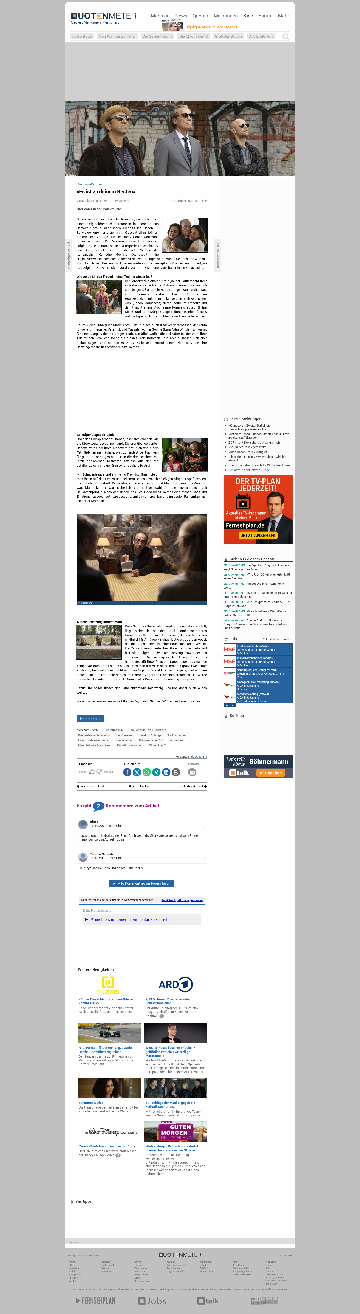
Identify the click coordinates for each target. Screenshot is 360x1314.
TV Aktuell (91, 1289)
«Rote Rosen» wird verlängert (247, 452)
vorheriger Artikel (92, 786)
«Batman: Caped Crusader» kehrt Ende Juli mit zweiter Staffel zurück (258, 436)
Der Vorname (123, 735)
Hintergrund (107, 1264)
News (181, 15)
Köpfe (137, 1277)
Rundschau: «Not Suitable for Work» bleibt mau (259, 465)
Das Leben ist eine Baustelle (147, 730)
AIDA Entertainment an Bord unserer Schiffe (246, 697)
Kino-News (238, 1264)
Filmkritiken (123, 1289)
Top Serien (281, 1289)
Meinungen (226, 15)
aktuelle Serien (223, 1289)
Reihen (105, 1268)
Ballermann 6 (114, 730)
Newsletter (74, 1268)
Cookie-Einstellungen (276, 1280)
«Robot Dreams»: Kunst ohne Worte (254, 585)
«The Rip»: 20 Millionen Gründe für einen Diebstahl (257, 576)
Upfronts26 (82, 36)
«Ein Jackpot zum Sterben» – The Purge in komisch (257, 604)
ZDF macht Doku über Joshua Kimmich (254, 442)
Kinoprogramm (241, 1289)
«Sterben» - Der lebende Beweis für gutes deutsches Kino (258, 594)
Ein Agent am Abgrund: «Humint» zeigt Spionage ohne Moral (256, 567)
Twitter (72, 1281)
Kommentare (90, 718)
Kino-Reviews (207, 1271)
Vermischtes (140, 1268)
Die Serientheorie (158, 36)
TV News (151, 1289)
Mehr (283, 15)
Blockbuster (193, 1289)
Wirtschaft (139, 1271)
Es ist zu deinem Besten (94, 740)
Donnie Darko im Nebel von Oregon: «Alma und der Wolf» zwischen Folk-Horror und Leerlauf (256, 624)
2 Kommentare (119, 200)
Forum (266, 15)
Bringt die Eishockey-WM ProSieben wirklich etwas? (257, 458)
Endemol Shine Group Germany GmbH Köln (254, 673)
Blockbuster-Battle (242, 1274)
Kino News (78, 1289)
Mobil (72, 1271)
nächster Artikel (192, 786)
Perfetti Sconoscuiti (130, 745)
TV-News (138, 1264)
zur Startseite (141, 786)
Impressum (271, 1283)
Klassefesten (124, 740)
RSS (71, 1264)
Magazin (160, 15)
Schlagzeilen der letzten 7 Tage (249, 470)
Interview (106, 1271)
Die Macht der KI (193, 36)
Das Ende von (261, 36)
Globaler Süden (228, 36)
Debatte (204, 1264)
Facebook (74, 1277)
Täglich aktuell (175, 1271)
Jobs (268, 1268)
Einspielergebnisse (242, 1271)
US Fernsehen (138, 1289)
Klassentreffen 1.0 (151, 740)
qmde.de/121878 (197, 756)
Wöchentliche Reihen (178, 1264)
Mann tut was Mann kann (94, 745)
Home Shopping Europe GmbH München (249, 649)
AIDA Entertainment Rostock (252, 685)
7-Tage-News (75, 1274)
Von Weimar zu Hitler (117, 36)
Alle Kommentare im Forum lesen (142, 883)
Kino (248, 15)
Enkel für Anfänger (150, 735)
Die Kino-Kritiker (241, 1268)
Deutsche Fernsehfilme (262, 1289)
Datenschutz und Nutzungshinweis (274, 1276)
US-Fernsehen (141, 1281)
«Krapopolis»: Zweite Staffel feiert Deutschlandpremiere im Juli (250, 427)
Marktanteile (173, 1268)
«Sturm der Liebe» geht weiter (247, 447)
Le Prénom (176, 740)
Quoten (200, 15)
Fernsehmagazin (106, 1289)
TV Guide (181, 1289)
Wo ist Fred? (157, 745)
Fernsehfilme (208, 1289)
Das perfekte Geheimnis (94, 735)
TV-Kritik (204, 1268)
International (141, 1274)
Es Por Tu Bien (177, 735)
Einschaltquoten (166, 1289)
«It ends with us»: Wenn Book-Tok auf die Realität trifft (257, 613)
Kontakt (269, 1271)
